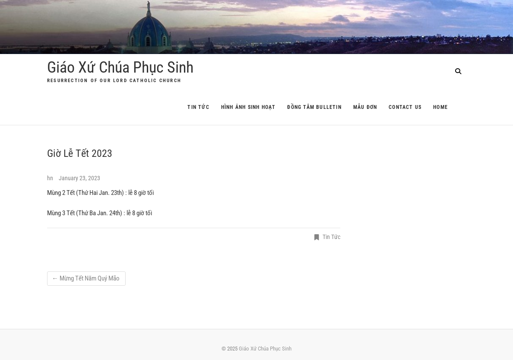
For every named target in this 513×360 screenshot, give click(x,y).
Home (440, 107)
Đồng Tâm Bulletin (314, 107)
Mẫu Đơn (365, 107)
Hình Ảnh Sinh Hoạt (248, 107)
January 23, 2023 (79, 178)
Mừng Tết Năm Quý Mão (86, 278)
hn (50, 178)
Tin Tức (198, 107)
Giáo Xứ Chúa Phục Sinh (120, 67)
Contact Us (405, 107)
